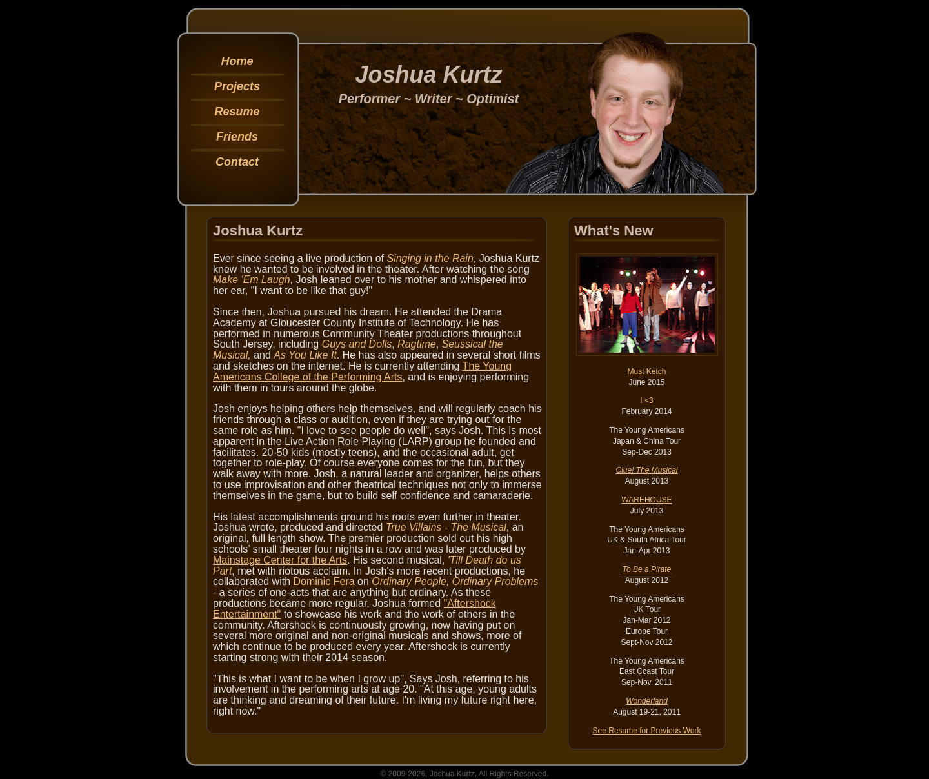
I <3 (646, 400)
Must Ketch (646, 371)
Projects (237, 86)
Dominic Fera (324, 581)
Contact (237, 161)
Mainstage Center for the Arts (280, 560)
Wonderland (647, 700)
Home (237, 61)
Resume (236, 111)
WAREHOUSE (646, 499)
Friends (237, 136)
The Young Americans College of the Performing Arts (362, 371)
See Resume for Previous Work (647, 730)
